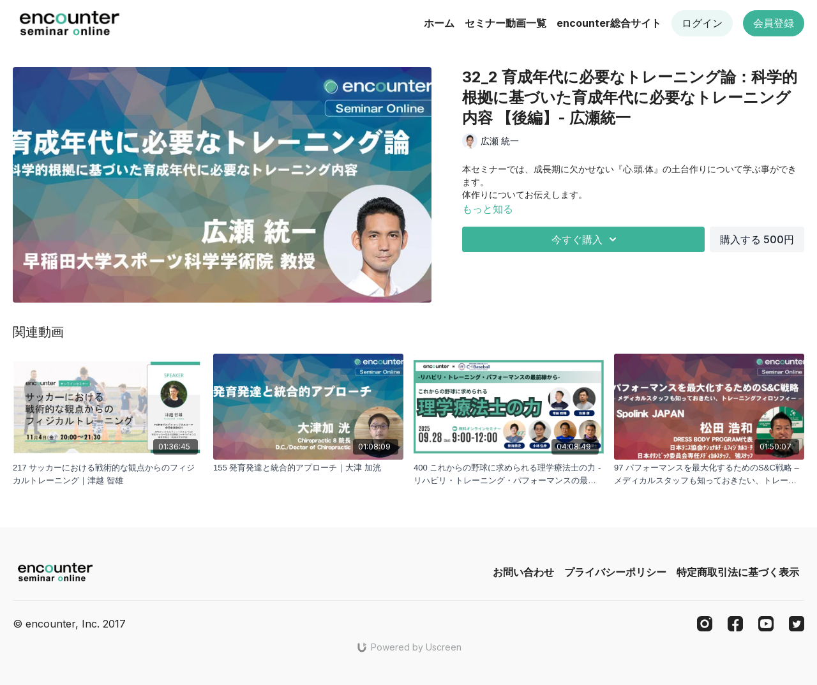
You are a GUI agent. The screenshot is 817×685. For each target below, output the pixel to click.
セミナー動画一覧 (505, 23)
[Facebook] (735, 623)
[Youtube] (766, 623)
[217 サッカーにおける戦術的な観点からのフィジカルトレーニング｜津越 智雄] (108, 474)
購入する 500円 (757, 239)
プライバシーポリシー (615, 572)
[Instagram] (704, 623)
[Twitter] (796, 623)
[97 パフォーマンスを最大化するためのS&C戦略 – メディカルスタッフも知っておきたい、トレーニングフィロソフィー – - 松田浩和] (709, 474)
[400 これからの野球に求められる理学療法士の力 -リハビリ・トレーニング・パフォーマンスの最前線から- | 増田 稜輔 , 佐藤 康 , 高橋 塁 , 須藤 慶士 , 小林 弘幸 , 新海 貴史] (509, 474)
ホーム (439, 23)
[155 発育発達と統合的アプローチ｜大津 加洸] (308, 468)
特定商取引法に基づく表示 (738, 572)
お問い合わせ (523, 572)
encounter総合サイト (609, 23)
